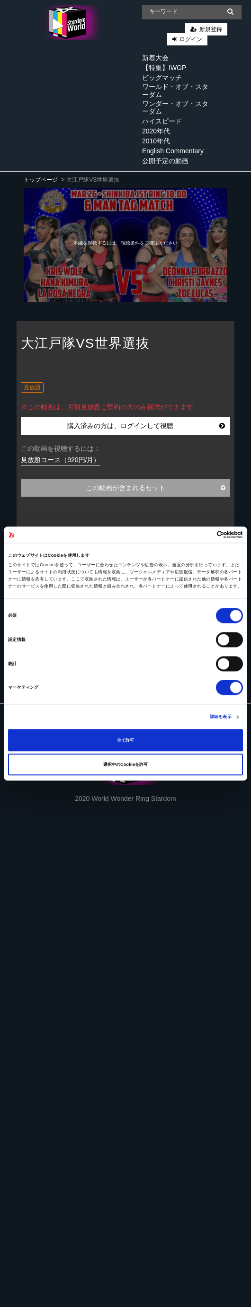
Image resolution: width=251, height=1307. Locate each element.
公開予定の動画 (165, 161)
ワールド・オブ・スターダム (175, 90)
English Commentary (173, 151)
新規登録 (210, 29)
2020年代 (156, 131)
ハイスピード (162, 121)
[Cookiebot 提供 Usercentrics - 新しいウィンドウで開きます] (201, 534)
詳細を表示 (221, 717)
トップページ (41, 179)
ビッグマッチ (162, 77)
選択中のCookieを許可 (125, 764)
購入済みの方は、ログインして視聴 (146, 426)
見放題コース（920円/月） (60, 460)
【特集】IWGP (164, 67)
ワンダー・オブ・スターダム (175, 107)
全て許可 (125, 740)
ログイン (190, 39)
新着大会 (155, 57)
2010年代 (156, 141)
